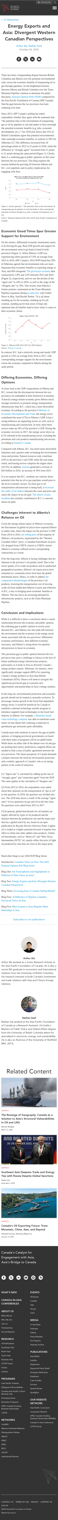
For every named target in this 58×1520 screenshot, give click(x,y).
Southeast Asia (7, 1347)
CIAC (32, 1313)
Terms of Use (22, 1502)
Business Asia (7, 1359)
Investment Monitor (38, 1412)
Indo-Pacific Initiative (10, 1383)
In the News (35, 1324)
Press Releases (36, 1337)
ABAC (4, 1440)
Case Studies (35, 1380)
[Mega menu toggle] (55, 8)
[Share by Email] (39, 59)
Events (34, 1292)
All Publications (7, 1343)
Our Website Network (38, 1401)
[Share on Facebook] (19, 59)
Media (34, 1320)
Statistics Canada (14, 348)
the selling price (29, 534)
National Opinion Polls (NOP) (26, 97)
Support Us (46, 1502)
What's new (9, 1292)
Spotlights (34, 1392)
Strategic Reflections (39, 1372)
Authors (4, 1372)
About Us (7, 1311)
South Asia (5, 1355)
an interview (33, 293)
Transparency (7, 1328)
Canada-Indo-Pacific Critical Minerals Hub (13, 1392)
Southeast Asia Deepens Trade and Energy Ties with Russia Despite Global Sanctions (27, 1174)
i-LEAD (4, 1413)
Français (45, 2)
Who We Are (6, 1320)
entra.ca (13, 1513)
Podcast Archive (37, 1345)
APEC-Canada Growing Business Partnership (11, 1407)
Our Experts (35, 1341)
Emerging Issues (8, 1398)
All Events (34, 1297)
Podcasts (34, 1329)
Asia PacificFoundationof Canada (14, 7)
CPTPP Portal (6, 1363)
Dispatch (5, 1111)
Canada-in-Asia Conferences (11, 1302)
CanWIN (4, 1424)
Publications (38, 1351)
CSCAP (4, 1452)
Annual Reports (8, 1332)
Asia (32, 1305)
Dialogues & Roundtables (12, 1387)
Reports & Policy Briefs (40, 1368)
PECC (3, 1448)
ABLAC (4, 1436)
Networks (8, 1419)
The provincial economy (38, 271)
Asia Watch (35, 1356)
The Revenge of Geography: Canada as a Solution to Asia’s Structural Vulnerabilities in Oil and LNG (27, 1118)
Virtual (33, 1309)
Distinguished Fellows (10, 1432)
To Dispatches (11, 19)
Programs (8, 1378)
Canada (33, 1301)
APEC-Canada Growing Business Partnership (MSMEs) (43, 1417)
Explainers (34, 1376)
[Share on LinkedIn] (32, 59)
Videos (33, 1333)
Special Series (36, 1388)
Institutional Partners (10, 1456)
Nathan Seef (35, 45)
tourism (26, 467)
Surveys (33, 1384)
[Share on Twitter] (25, 59)
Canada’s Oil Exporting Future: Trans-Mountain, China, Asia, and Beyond (24, 1227)
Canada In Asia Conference (41, 1422)
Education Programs (9, 1402)
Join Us (4, 1324)
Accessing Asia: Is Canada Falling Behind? (34, 891)
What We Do (6, 1316)
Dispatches (35, 1364)
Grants (4, 1367)
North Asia (5, 1351)
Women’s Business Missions (12, 1428)
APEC (3, 1444)
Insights (33, 1360)
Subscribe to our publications (29, 919)
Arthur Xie (21, 45)
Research (7, 1339)
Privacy (35, 1502)
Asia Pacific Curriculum (40, 1408)
